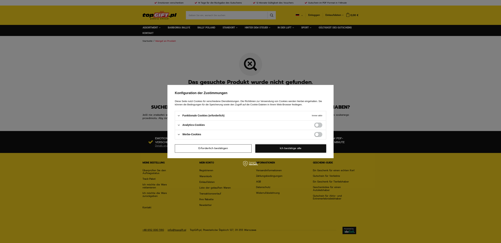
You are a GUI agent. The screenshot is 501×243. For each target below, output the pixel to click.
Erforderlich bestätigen (213, 148)
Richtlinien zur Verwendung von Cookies (266, 101)
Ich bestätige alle (290, 148)
